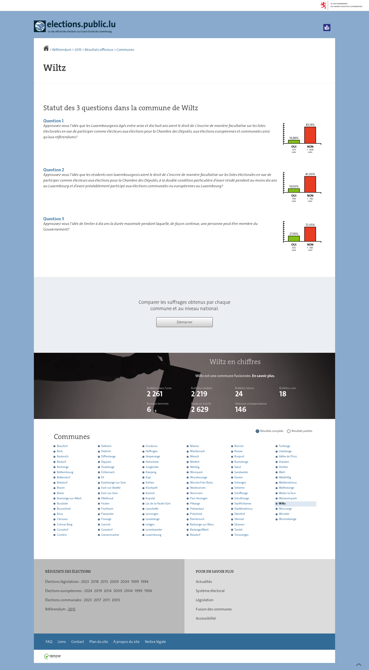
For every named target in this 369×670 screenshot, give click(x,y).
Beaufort (62, 446)
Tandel (238, 530)
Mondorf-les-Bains (201, 483)
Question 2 (53, 170)
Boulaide (62, 503)
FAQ (49, 641)
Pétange (195, 503)
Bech (60, 451)
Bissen (61, 488)
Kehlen (150, 483)
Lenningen (152, 514)
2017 (97, 599)
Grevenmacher (110, 535)
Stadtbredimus (243, 509)
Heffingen (152, 451)
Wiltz (282, 503)
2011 (106, 599)
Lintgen (150, 524)
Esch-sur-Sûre (109, 493)
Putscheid (196, 514)
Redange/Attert (199, 530)
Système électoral (210, 590)
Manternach (197, 451)
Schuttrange (241, 498)
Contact (77, 641)
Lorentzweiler (154, 530)
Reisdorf (195, 535)
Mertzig (194, 467)
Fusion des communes (214, 609)
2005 (116, 599)
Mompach (196, 472)
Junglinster (152, 467)
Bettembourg (65, 472)
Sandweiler (241, 472)
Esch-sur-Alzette (110, 488)
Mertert (194, 462)
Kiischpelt (151, 488)
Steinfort (239, 514)
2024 (88, 590)
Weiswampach (288, 498)
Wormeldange (287, 519)
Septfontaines (242, 503)
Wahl (282, 472)
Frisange (106, 519)
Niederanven (198, 488)
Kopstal (150, 498)
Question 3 (53, 219)
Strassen (239, 524)
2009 (114, 581)
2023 (85, 581)
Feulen (105, 503)
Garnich (106, 524)
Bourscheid (64, 509)
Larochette (152, 509)
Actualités (204, 581)
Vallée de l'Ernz (288, 457)
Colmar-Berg (64, 524)
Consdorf (62, 530)
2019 (98, 590)
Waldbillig (285, 477)
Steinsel (239, 519)
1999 (135, 581)
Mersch (194, 457)
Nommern (196, 493)
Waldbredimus (288, 483)
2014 (108, 590)
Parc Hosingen (199, 498)
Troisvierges (241, 535)
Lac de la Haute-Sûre (158, 503)
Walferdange (286, 488)
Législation (204, 599)
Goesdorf (106, 530)
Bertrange (63, 467)
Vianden (284, 462)
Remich (239, 446)
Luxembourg (153, 535)
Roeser (238, 451)
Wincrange (285, 509)
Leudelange (153, 519)
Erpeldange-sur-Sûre (113, 483)
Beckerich (62, 457)
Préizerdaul (197, 509)
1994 (144, 581)
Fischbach (107, 509)
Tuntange (284, 446)
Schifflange (241, 493)
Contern (62, 535)
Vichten (283, 467)
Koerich (150, 493)
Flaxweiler (107, 514)
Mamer (194, 446)
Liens (62, 641)
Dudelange (107, 467)
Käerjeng (151, 472)
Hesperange (153, 457)
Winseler (284, 514)
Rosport (239, 457)
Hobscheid (152, 462)
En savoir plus (263, 375)
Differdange (108, 457)
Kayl (148, 477)
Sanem (238, 477)
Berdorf (61, 462)
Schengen (240, 483)
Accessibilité (206, 618)
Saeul (237, 467)
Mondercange (198, 477)
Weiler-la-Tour (287, 493)
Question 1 (53, 121)
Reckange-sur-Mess (202, 524)
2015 (78, 49)
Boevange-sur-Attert (69, 498)
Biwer (60, 493)
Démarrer (185, 322)
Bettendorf (63, 477)
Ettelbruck (107, 498)
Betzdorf (62, 483)
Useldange (285, 451)
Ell (102, 477)
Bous (60, 514)
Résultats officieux (99, 49)
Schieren (239, 488)
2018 (95, 581)
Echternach (108, 472)
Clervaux (62, 519)
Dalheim (106, 446)
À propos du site (126, 641)
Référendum (61, 49)
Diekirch (106, 451)
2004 (124, 581)
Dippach (106, 462)
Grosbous (151, 446)
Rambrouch (197, 519)
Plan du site (98, 641)
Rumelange (241, 462)
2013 (104, 581)
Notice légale (155, 641)
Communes (125, 49)
